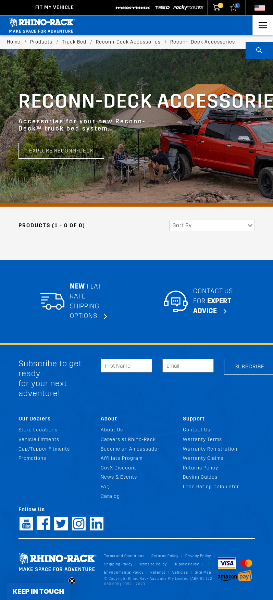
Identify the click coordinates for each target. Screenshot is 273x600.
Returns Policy (200, 468)
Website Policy (153, 564)
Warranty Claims (203, 458)
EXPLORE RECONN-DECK (61, 150)
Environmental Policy (124, 572)
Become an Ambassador (130, 449)
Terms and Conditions (124, 556)
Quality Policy (186, 564)
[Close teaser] (72, 580)
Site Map (203, 572)
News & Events (119, 477)
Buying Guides (200, 477)
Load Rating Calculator (211, 487)
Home (14, 42)
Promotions (32, 458)
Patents (157, 572)
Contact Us (196, 430)
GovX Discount (118, 468)
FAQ (105, 487)
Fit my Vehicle (54, 7)
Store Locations (38, 430)
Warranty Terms (202, 439)
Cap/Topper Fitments (44, 449)
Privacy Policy (198, 556)
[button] (38, 591)
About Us (112, 430)
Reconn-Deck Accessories (128, 42)
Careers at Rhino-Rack (128, 439)
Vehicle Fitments (38, 439)
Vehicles (180, 572)
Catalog (110, 496)
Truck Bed (74, 42)
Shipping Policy (118, 564)
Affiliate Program (121, 458)
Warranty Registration (210, 449)
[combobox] (212, 225)
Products (41, 42)
